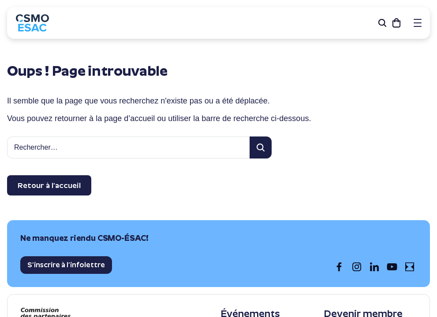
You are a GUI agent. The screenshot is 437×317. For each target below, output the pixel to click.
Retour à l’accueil (49, 185)
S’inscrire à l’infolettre (66, 265)
